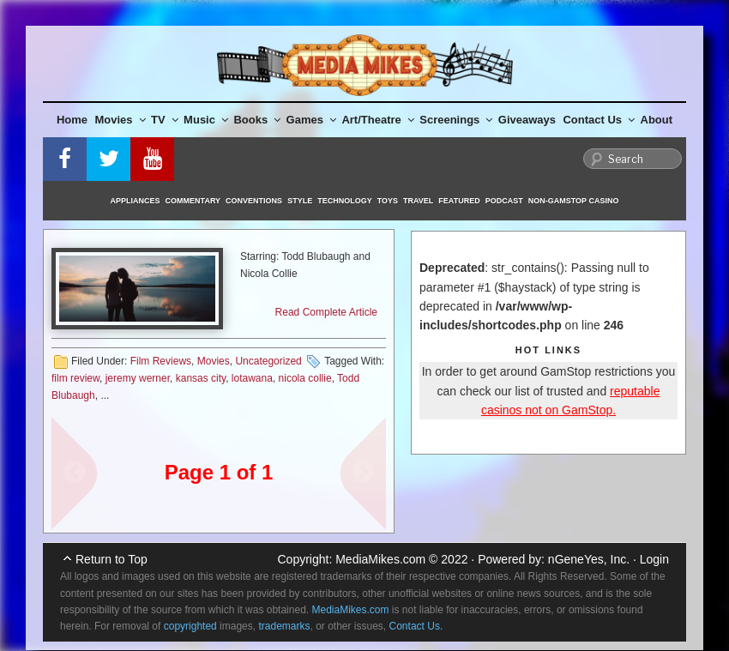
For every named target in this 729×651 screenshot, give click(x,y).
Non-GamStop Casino (573, 200)
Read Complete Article (326, 312)
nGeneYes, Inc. (589, 559)
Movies (120, 119)
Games (311, 119)
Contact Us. (416, 626)
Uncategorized (268, 361)
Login (654, 559)
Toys (387, 200)
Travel (418, 200)
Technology (344, 200)
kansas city (201, 378)
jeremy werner (137, 378)
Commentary (193, 200)
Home (72, 119)
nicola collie (305, 378)
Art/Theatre (377, 119)
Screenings (455, 119)
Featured (458, 200)
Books (256, 119)
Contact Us (599, 119)
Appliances (135, 200)
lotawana (252, 378)
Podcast (504, 200)
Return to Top (111, 559)
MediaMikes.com (380, 559)
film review (75, 378)
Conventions (254, 200)
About (657, 119)
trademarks (284, 626)
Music (206, 119)
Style (299, 200)
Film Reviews (160, 361)
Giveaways (527, 119)
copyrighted (190, 626)
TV (164, 119)
